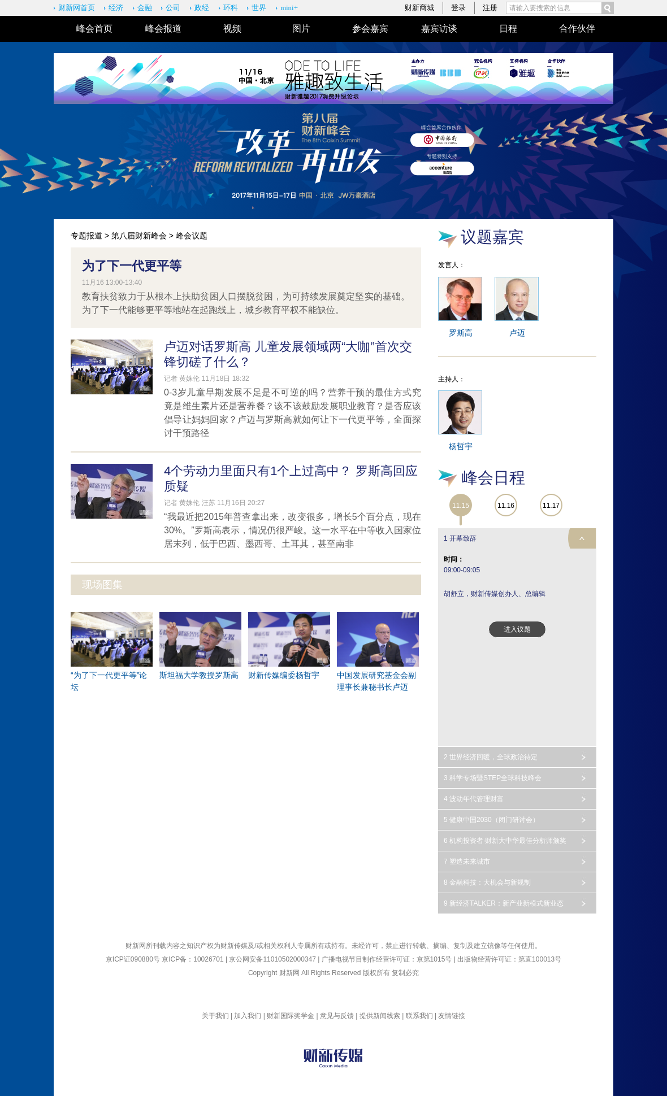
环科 (230, 7)
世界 (259, 7)
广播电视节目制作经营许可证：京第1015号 (387, 959)
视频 (232, 28)
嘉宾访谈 (439, 28)
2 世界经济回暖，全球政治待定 (491, 757)
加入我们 (247, 1016)
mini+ (289, 7)
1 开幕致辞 (460, 538)
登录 (458, 7)
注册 (490, 7)
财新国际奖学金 (290, 1016)
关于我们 (215, 1016)
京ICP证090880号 (133, 959)
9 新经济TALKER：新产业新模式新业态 (504, 903)
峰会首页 (94, 28)
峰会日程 (493, 477)
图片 (301, 28)
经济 (116, 7)
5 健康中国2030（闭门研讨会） (491, 820)
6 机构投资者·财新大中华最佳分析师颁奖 (505, 841)
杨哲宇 (461, 446)
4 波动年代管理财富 (474, 799)
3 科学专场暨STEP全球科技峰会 (493, 778)
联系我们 (419, 1016)
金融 (144, 7)
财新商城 (419, 7)
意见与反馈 (337, 1016)
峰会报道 (163, 28)
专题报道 (86, 235)
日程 (508, 28)
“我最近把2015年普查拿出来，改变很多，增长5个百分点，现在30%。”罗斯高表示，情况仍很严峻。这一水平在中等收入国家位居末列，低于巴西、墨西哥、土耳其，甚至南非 (292, 530)
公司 (173, 7)
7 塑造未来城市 (467, 862)
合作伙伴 (577, 28)
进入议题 (517, 629)
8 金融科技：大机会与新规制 (487, 882)
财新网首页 (76, 7)
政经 (201, 7)
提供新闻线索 (380, 1016)
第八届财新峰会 (139, 235)
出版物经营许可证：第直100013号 (509, 959)
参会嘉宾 (370, 28)
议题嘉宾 (492, 237)
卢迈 (517, 332)
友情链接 (451, 1016)
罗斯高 (461, 332)
